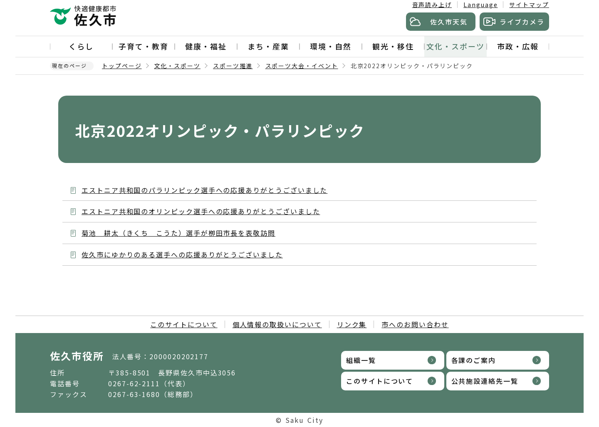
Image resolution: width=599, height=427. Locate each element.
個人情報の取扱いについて (277, 324)
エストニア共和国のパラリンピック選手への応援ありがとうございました (204, 190)
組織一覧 (361, 360)
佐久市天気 (449, 22)
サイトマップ (529, 4)
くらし (81, 46)
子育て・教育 (143, 46)
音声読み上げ (432, 4)
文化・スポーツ (455, 46)
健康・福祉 (206, 46)
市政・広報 (518, 46)
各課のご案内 (473, 360)
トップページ (122, 66)
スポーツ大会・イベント (301, 66)
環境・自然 (330, 46)
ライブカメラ (522, 22)
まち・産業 (268, 46)
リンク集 (352, 324)
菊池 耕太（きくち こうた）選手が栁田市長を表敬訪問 (178, 233)
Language (480, 4)
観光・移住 (393, 46)
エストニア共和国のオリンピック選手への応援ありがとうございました (201, 211)
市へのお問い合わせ (414, 324)
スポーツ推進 (233, 66)
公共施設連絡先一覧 (484, 381)
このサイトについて (183, 324)
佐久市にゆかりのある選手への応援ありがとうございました (182, 254)
